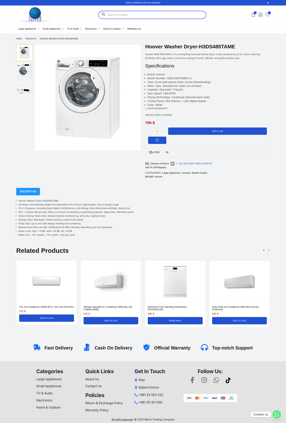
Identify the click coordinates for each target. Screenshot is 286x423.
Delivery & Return (159, 163)
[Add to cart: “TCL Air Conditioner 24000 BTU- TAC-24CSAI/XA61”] (200, 318)
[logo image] (34, 14)
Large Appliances (171, 172)
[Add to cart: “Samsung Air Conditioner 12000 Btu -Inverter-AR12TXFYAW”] (136, 320)
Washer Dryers (199, 172)
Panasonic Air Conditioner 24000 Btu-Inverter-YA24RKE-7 (69, 308)
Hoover (159, 176)
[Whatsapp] (277, 414)
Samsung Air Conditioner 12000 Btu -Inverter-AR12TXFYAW (133, 308)
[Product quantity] (157, 131)
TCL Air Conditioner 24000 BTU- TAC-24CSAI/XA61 (200, 307)
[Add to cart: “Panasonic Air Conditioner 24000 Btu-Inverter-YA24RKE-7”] (72, 320)
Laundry (186, 172)
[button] (264, 250)
